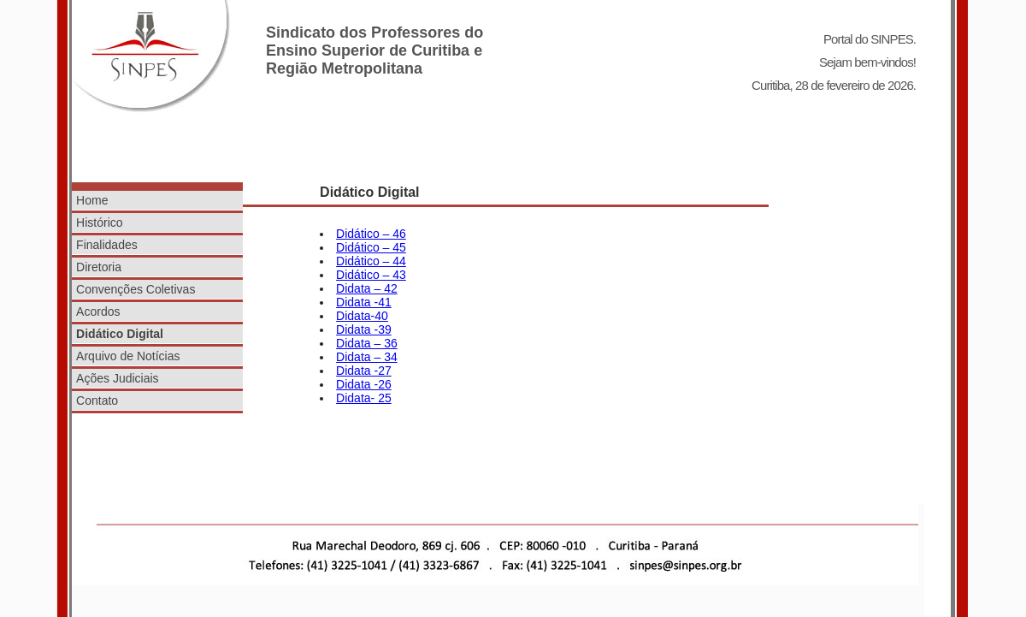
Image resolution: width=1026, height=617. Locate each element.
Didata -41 (364, 302)
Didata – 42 (367, 288)
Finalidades (107, 245)
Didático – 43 (371, 275)
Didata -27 (364, 370)
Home (92, 200)
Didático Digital (119, 334)
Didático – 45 (371, 247)
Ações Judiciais (117, 378)
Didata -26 (364, 384)
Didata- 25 (364, 398)
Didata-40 (362, 316)
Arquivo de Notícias (128, 356)
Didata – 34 (367, 357)
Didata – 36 (367, 343)
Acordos (98, 311)
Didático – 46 (371, 233)
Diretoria (98, 267)
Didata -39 (364, 329)
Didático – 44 (371, 261)
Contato (97, 400)
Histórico (99, 222)
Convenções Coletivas (135, 289)
